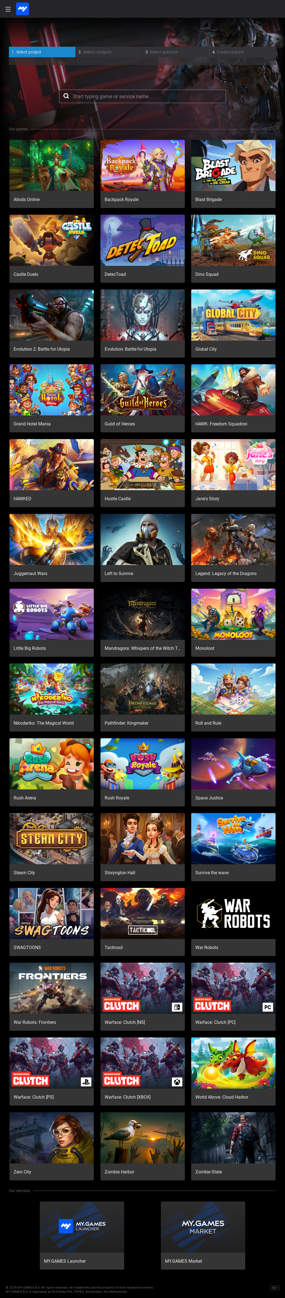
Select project (26, 52)
